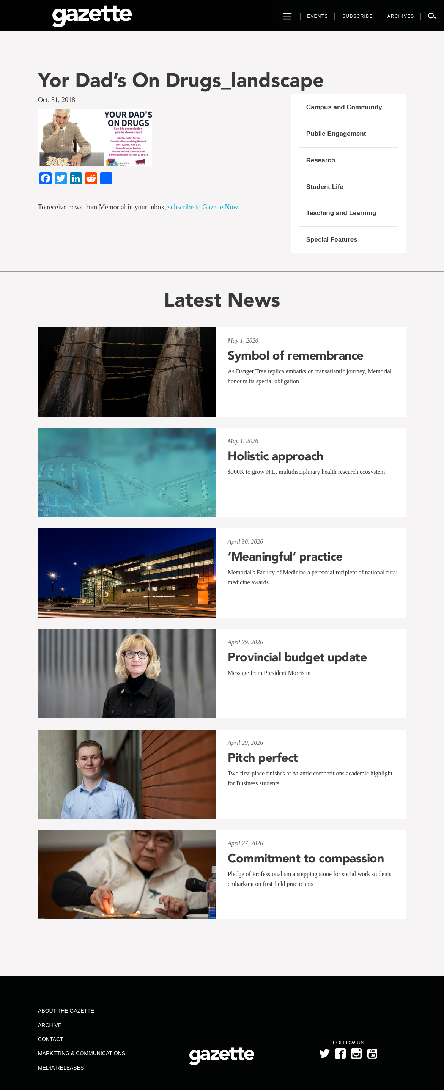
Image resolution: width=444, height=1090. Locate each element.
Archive (49, 1025)
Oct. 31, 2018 (56, 100)
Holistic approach (275, 456)
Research (320, 160)
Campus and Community (344, 107)
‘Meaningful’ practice (285, 556)
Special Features (331, 239)
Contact (50, 1039)
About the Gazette (66, 1011)
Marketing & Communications (81, 1053)
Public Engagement (336, 133)
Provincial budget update (297, 657)
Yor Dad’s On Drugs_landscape (181, 80)
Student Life (324, 186)
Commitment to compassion (306, 858)
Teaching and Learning (341, 213)
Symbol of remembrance (296, 355)
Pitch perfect (263, 757)
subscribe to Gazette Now (203, 207)
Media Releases (61, 1068)
